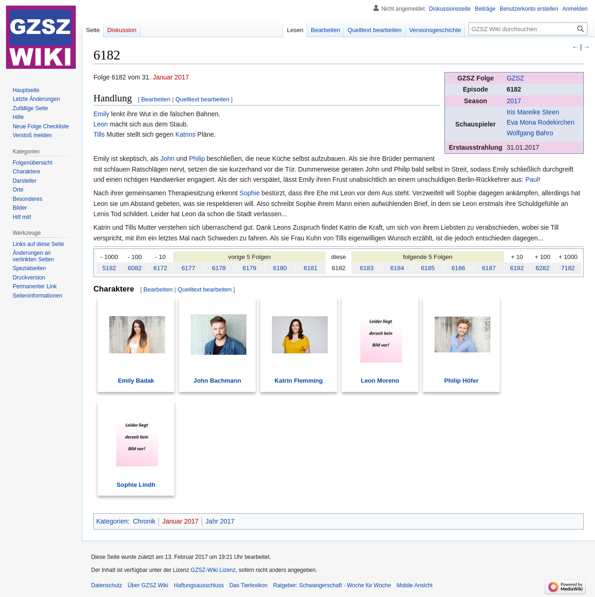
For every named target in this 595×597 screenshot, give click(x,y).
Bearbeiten (156, 99)
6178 (219, 268)
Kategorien (112, 521)
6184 (397, 268)
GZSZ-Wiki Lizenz (213, 570)
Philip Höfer (461, 380)
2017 (514, 101)
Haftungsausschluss (199, 585)
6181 (310, 268)
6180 (280, 268)
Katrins (185, 134)
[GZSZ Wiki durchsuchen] (528, 28)
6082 (135, 268)
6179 (250, 268)
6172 (160, 268)
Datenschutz (106, 585)
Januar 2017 (171, 77)
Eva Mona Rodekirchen (541, 122)
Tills (99, 134)
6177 (188, 268)
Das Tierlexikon (248, 585)
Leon (100, 124)
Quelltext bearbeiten (202, 99)
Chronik (144, 521)
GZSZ (515, 78)
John (167, 158)
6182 (514, 89)
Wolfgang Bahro (530, 133)
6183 (367, 268)
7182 (568, 268)
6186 (458, 268)
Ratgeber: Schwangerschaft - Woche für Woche (332, 585)
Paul (531, 179)
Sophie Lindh (136, 484)
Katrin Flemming (299, 380)
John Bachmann (217, 380)
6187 (489, 268)
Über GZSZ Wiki (148, 585)
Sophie (249, 193)
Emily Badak (136, 380)
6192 (517, 268)
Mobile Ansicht (414, 585)
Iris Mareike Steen (533, 112)
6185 (428, 268)
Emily (101, 114)
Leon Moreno (380, 380)
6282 (542, 268)
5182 (109, 268)
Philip (197, 158)
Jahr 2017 (219, 521)
